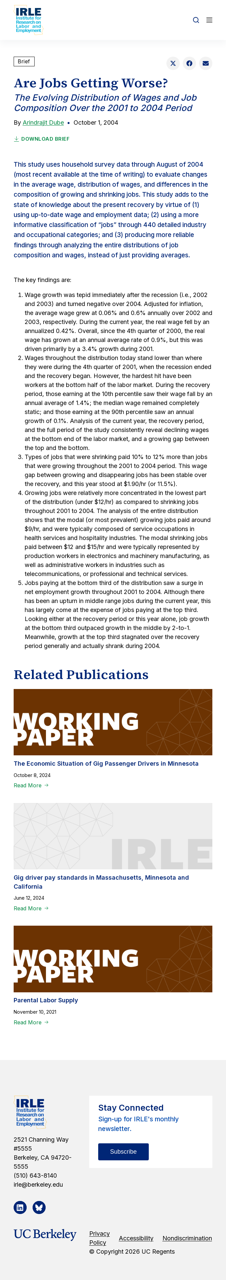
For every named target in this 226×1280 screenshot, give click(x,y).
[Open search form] (196, 20)
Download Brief (42, 139)
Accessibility (136, 1238)
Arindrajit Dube (43, 122)
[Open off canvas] (209, 20)
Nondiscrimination (187, 1238)
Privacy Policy (99, 1238)
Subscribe (123, 1151)
